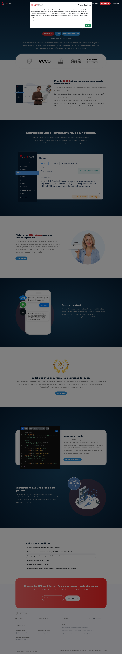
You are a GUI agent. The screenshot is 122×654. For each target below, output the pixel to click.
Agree (88, 25)
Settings (88, 20)
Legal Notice (35, 20)
